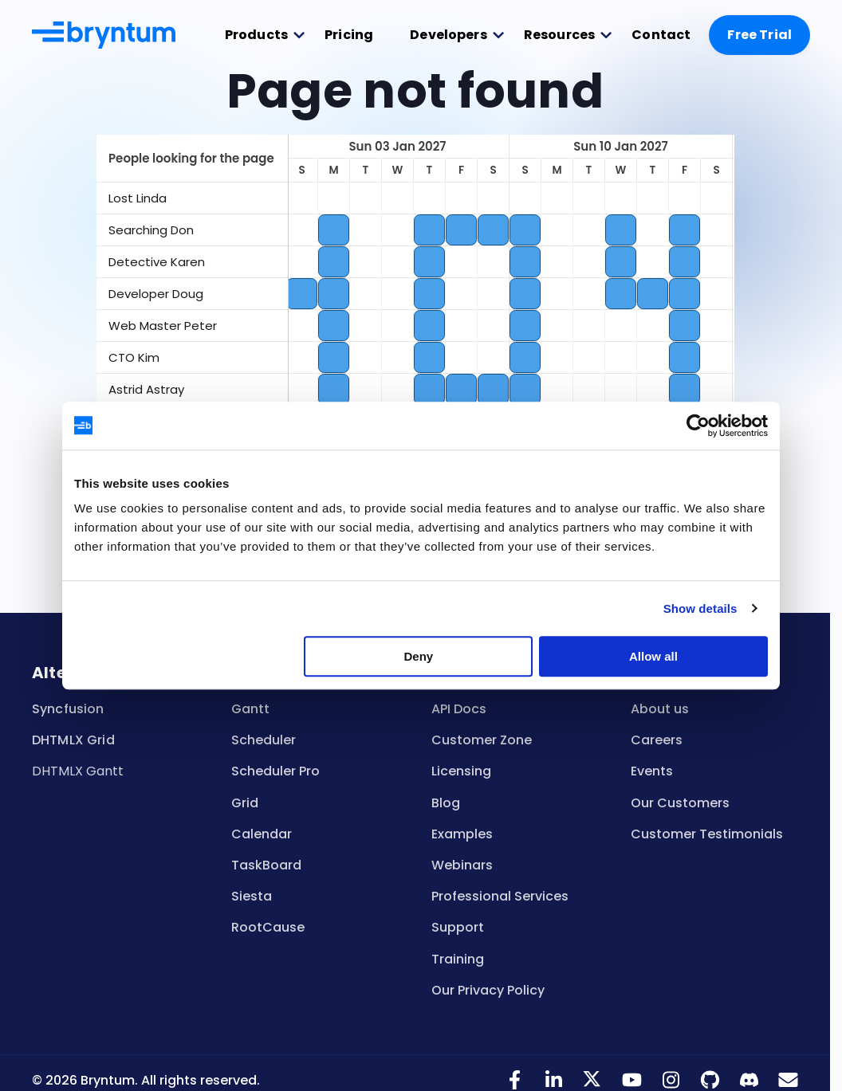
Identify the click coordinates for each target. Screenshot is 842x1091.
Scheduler (263, 740)
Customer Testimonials (707, 834)
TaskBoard (266, 865)
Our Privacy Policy (488, 990)
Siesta (251, 896)
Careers (657, 740)
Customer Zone (481, 740)
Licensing (461, 771)
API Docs (458, 709)
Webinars (462, 865)
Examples (462, 834)
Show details (700, 608)
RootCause (268, 927)
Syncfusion (68, 708)
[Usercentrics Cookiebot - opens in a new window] (698, 426)
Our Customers (680, 803)
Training (457, 959)
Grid (244, 803)
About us (660, 709)
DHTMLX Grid (73, 740)
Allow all (653, 656)
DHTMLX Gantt (78, 771)
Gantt (250, 709)
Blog (445, 803)
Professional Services (500, 896)
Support (457, 927)
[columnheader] (192, 158)
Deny (419, 656)
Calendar (261, 834)
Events (652, 771)
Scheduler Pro (275, 771)
